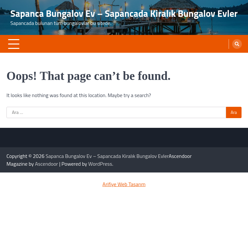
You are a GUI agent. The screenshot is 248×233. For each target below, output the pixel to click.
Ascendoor (46, 164)
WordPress (100, 164)
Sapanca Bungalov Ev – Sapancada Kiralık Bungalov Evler (124, 13)
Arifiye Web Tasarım (123, 184)
